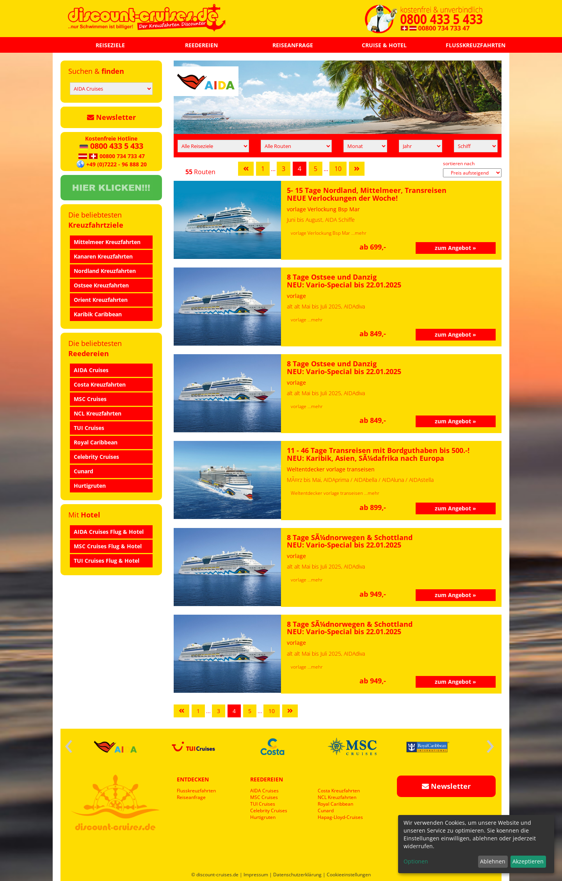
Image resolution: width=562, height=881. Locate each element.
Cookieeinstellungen (349, 874)
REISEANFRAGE (292, 45)
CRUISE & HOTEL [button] (384, 45)
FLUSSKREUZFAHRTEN (475, 45)
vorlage (299, 319)
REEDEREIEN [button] (201, 45)
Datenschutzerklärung (297, 874)
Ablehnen (492, 861)
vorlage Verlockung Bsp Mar (321, 233)
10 (337, 168)
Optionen (416, 861)
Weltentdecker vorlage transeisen (327, 493)
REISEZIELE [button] (110, 45)
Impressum (256, 874)
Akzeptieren (528, 861)
